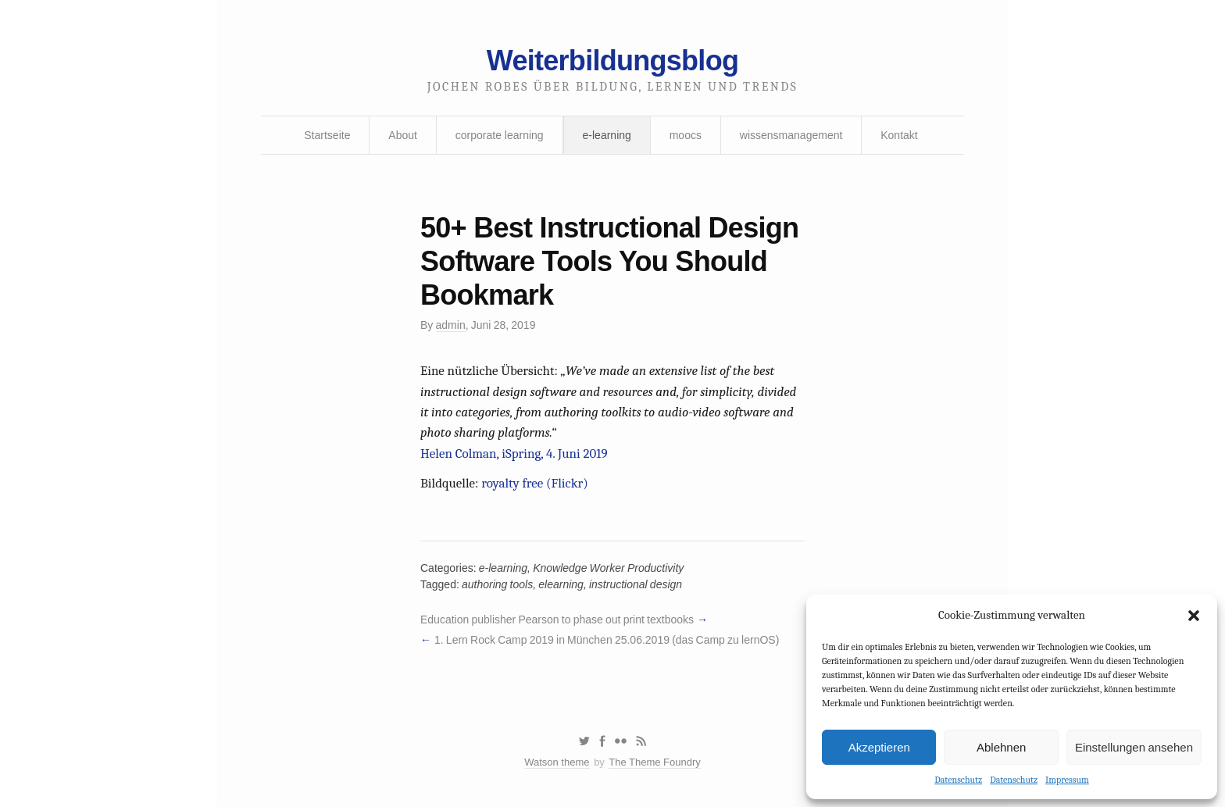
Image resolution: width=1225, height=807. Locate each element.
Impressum (1067, 779)
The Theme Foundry (655, 762)
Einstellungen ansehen (1134, 747)
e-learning (607, 135)
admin (451, 325)
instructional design (635, 584)
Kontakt (898, 135)
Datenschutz (958, 779)
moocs (686, 135)
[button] (1194, 615)
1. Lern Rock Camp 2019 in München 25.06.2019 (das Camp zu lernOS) (606, 640)
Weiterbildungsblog (612, 61)
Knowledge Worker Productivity (608, 568)
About (402, 135)
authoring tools (497, 584)
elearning (561, 584)
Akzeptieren (879, 747)
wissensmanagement (791, 135)
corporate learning (499, 135)
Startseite (327, 135)
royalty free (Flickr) (534, 483)
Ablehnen (1001, 747)
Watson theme (556, 762)
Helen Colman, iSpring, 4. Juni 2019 (514, 453)
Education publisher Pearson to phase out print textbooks (557, 619)
